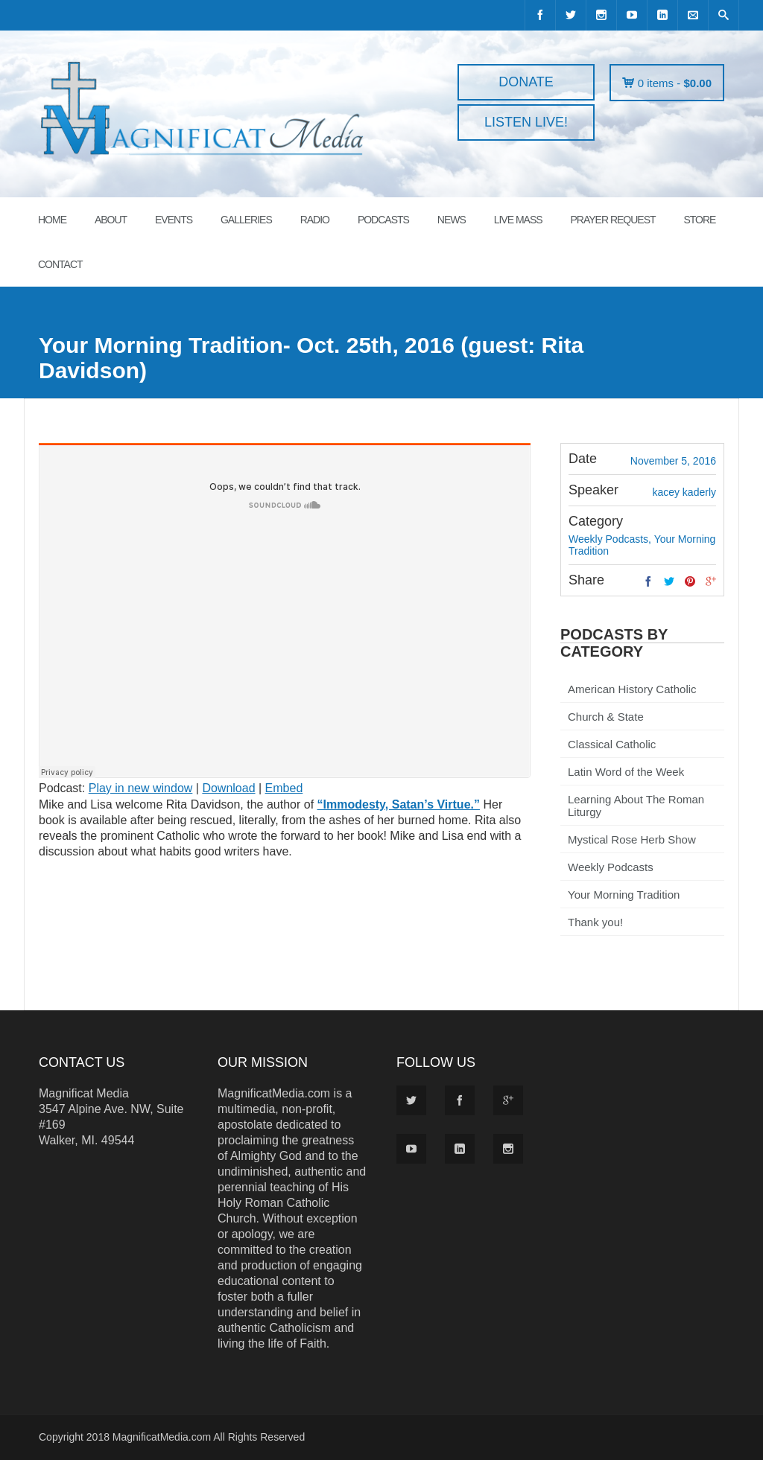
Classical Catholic (612, 744)
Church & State (606, 716)
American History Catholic (632, 689)
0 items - (675, 83)
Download (228, 788)
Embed (284, 788)
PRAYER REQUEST (612, 220)
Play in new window (141, 788)
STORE (699, 220)
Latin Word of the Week (626, 771)
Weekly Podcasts (610, 867)
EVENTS (173, 220)
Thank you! (595, 922)
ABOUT (111, 220)
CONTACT (60, 264)
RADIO (314, 220)
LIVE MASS (518, 220)
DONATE (526, 81)
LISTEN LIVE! (526, 122)
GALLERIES (246, 220)
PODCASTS (383, 220)
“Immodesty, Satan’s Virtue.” (398, 804)
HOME (52, 220)
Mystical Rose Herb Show (632, 839)
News (451, 220)
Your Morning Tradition (624, 894)
